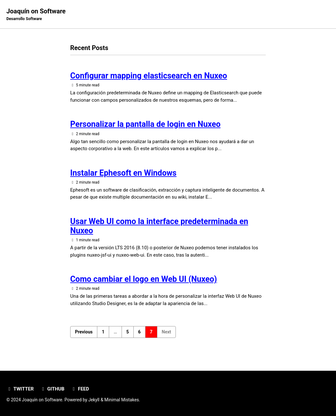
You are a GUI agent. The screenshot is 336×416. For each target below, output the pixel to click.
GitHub (52, 389)
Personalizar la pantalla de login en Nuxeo (145, 124)
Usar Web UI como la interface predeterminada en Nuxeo (159, 226)
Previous (84, 331)
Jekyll (94, 399)
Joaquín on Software (36, 14)
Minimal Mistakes (121, 399)
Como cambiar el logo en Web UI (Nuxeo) (143, 279)
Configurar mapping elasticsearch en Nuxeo (148, 75)
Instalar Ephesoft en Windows (123, 173)
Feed (80, 389)
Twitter (20, 389)
